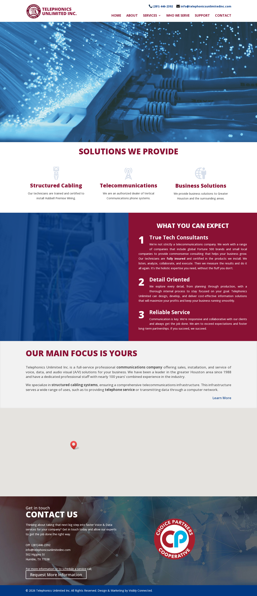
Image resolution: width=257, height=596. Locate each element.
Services (150, 16)
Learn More (221, 398)
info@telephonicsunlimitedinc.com (206, 6)
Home (116, 16)
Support (202, 16)
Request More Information (56, 574)
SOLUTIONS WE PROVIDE (128, 151)
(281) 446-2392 (163, 6)
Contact (223, 16)
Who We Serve (178, 16)
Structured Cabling (56, 185)
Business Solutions (200, 185)
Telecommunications (128, 185)
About (132, 16)
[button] (75, 445)
